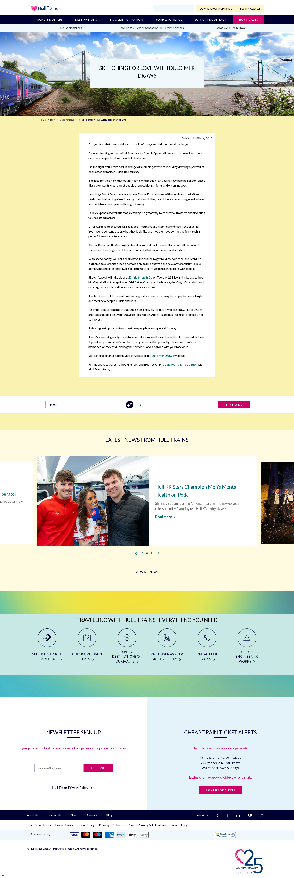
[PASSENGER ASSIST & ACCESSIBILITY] (167, 647)
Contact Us (54, 815)
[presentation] (136, 553)
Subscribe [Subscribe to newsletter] (98, 768)
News (74, 815)
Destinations (86, 19)
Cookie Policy (86, 825)
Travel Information (126, 19)
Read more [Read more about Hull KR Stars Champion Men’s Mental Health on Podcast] (165, 516)
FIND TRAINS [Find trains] (233, 405)
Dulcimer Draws (163, 355)
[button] (142, 553)
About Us (32, 815)
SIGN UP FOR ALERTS (220, 790)
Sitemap (162, 825)
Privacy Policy (64, 825)
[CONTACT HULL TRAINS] (207, 647)
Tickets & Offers (49, 19)
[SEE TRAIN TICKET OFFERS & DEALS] (47, 647)
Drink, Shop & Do (140, 277)
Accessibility (180, 825)
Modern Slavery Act (141, 825)
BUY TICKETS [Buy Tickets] (248, 19)
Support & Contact (210, 19)
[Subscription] (59, 768)
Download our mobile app (216, 8)
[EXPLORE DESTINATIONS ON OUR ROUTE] (127, 647)
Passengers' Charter (111, 825)
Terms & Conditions (39, 825)
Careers (92, 815)
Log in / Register (250, 8)
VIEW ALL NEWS (147, 572)
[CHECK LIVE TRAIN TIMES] (87, 647)
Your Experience (169, 19)
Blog (109, 815)
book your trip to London (180, 364)
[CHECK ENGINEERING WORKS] (247, 647)
